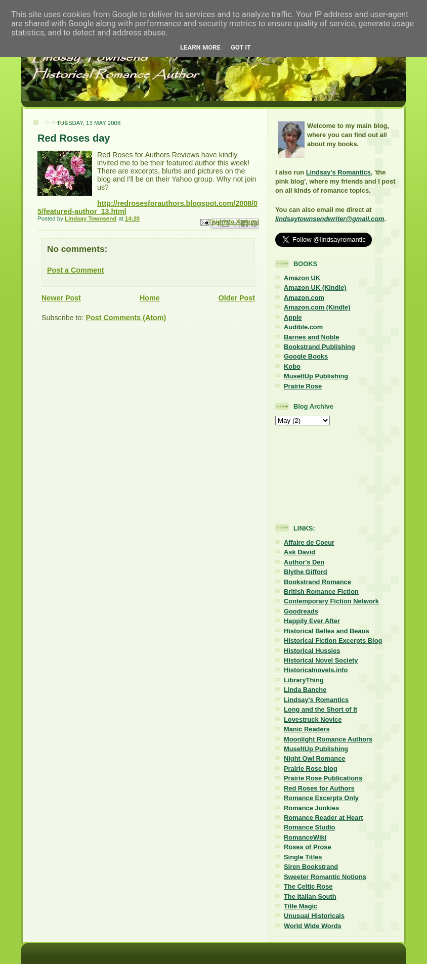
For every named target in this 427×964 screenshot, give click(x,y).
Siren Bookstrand (311, 866)
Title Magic (300, 906)
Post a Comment (75, 270)
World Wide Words (312, 926)
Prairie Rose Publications (323, 778)
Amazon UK (302, 278)
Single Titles (303, 857)
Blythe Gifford (305, 572)
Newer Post (61, 298)
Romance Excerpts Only (321, 798)
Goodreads (301, 611)
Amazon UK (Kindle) (315, 287)
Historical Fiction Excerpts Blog (333, 640)
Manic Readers (307, 729)
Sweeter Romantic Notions (325, 877)
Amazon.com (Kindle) (317, 307)
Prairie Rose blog (310, 768)
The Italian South (310, 896)
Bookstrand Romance (317, 582)
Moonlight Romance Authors (328, 739)
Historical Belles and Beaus (326, 631)
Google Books (306, 356)
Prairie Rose (303, 386)
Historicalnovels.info (316, 670)
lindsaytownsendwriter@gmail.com (329, 219)
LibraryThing (304, 680)
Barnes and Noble (311, 337)
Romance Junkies (311, 808)
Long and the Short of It (320, 709)
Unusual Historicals (314, 915)
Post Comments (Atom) (126, 318)
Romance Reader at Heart (323, 817)
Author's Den (304, 562)
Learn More (200, 47)
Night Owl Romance (314, 758)
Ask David (299, 552)
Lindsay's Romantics (338, 172)
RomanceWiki (305, 837)
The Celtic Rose (308, 886)
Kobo (292, 366)
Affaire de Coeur (309, 542)
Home (150, 298)
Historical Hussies (312, 650)
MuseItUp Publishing (316, 376)
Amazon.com (304, 297)
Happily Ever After (312, 621)
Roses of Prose (307, 847)
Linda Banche (305, 689)
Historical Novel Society (321, 660)
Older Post (237, 298)
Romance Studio (309, 827)
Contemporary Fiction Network (331, 601)
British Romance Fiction (321, 591)
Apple (293, 317)
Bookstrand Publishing (319, 346)
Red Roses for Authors (319, 788)
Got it (241, 47)
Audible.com (303, 327)
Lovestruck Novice (312, 719)
